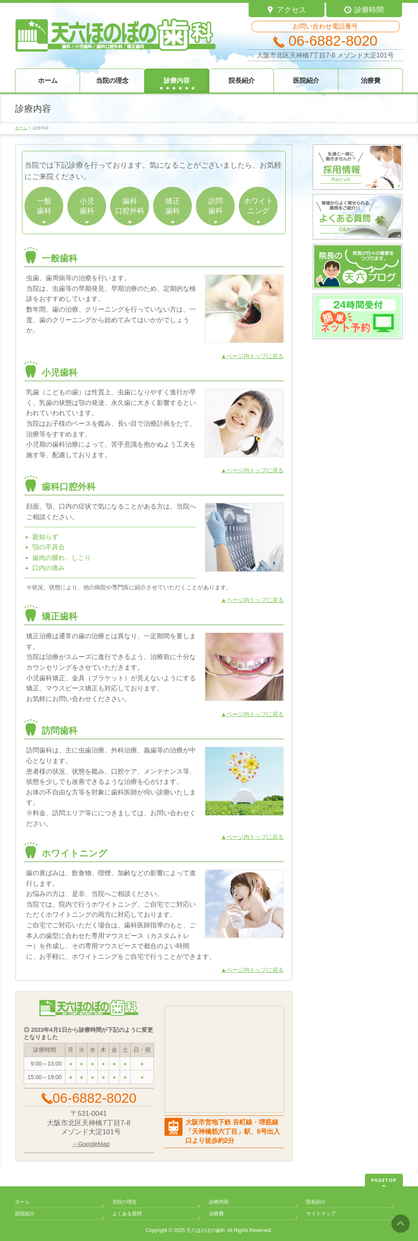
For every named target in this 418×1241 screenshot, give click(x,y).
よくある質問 (127, 1214)
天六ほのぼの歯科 (205, 1230)
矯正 (172, 206)
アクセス (286, 10)
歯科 (129, 206)
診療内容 (219, 1202)
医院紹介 (25, 1214)
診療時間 (364, 10)
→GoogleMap (91, 1143)
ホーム (22, 1202)
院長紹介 (316, 1202)
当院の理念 (124, 1202)
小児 (86, 206)
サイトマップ (321, 1214)
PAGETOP (384, 1180)
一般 (43, 206)
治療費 (216, 1214)
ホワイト (258, 206)
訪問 (215, 206)
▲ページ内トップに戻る (252, 356)
